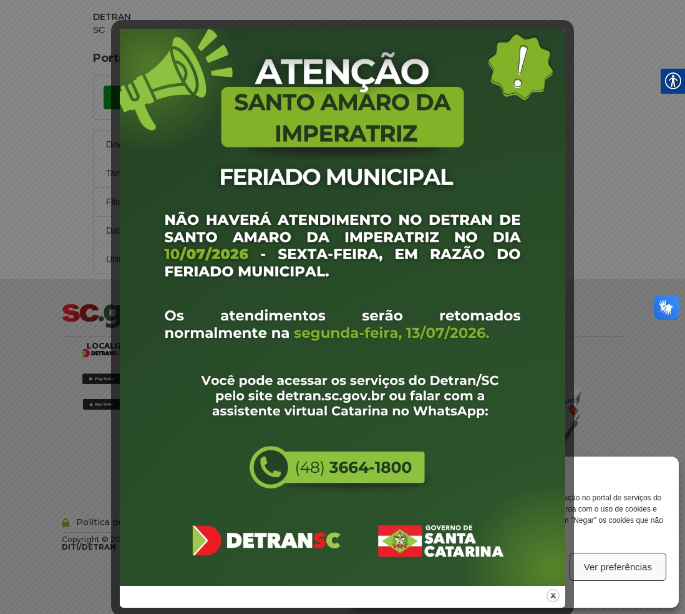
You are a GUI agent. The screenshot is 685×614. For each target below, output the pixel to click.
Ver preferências (618, 567)
